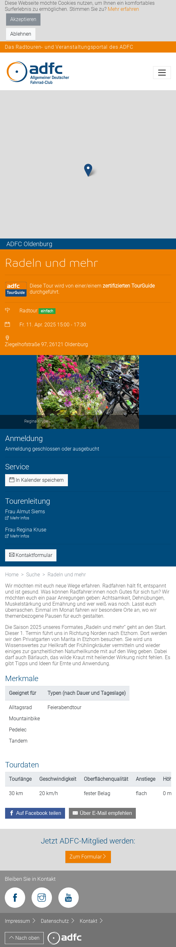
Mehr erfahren (123, 9)
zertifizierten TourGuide (129, 286)
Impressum (21, 921)
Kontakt (92, 921)
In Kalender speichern (36, 480)
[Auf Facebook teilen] (35, 813)
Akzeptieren (23, 19)
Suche (33, 575)
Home (11, 575)
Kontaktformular (30, 555)
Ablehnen (20, 34)
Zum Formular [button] (88, 857)
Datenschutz (59, 921)
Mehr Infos (17, 518)
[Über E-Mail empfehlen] (102, 813)
